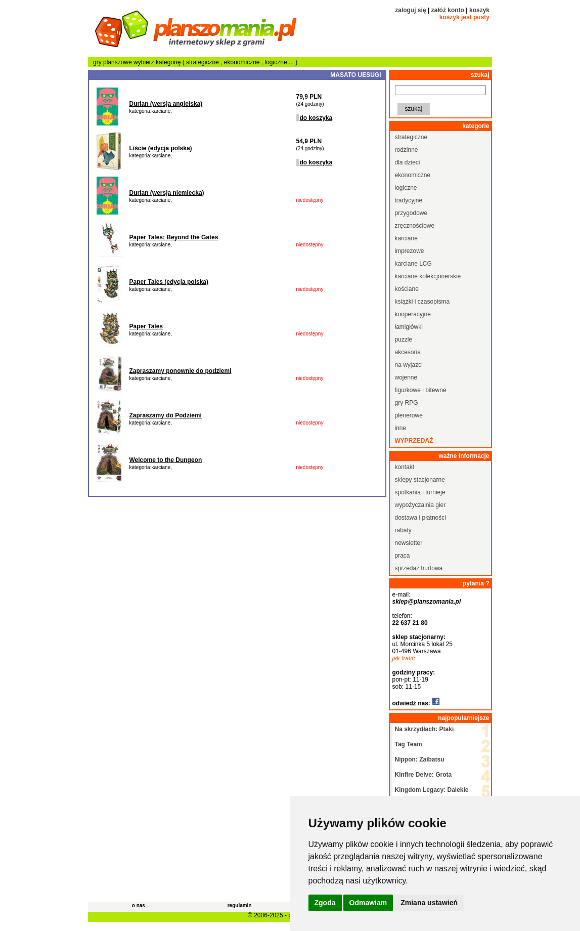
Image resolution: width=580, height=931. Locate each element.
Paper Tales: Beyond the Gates (173, 237)
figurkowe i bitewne (421, 390)
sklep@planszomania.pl (426, 601)
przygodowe (411, 213)
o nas (138, 905)
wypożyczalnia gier (420, 505)
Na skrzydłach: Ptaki (424, 729)
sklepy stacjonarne (420, 479)
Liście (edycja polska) (160, 148)
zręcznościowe (415, 225)
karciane (406, 238)
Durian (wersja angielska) (166, 103)
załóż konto (447, 10)
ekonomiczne (242, 62)
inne (401, 428)
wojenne (406, 377)
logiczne (277, 62)
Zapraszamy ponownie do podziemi (180, 370)
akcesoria (408, 352)
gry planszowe (112, 62)
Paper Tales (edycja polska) (169, 281)
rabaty (403, 530)
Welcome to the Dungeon (165, 459)
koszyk (479, 10)
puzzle (404, 339)
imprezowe (409, 251)
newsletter (409, 542)
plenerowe (409, 415)
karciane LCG (413, 263)
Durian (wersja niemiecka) (166, 192)
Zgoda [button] (325, 903)
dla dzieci (407, 162)
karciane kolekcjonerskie (428, 276)
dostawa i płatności (420, 517)
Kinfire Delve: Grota (423, 774)
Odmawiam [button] (368, 903)
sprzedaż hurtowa (419, 568)
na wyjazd (408, 364)
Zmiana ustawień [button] (429, 903)
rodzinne (406, 149)
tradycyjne (409, 200)
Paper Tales (146, 326)
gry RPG (406, 402)
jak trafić (403, 658)
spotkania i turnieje (420, 492)
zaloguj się (410, 10)
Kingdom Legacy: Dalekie (432, 789)
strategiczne (203, 62)
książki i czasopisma (422, 301)
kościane (407, 288)
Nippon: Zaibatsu (419, 759)
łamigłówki (409, 326)
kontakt (405, 467)
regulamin (240, 905)
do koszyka (316, 117)
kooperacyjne (413, 314)
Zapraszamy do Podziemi (165, 415)
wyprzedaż (414, 440)
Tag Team (408, 744)
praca (402, 555)
